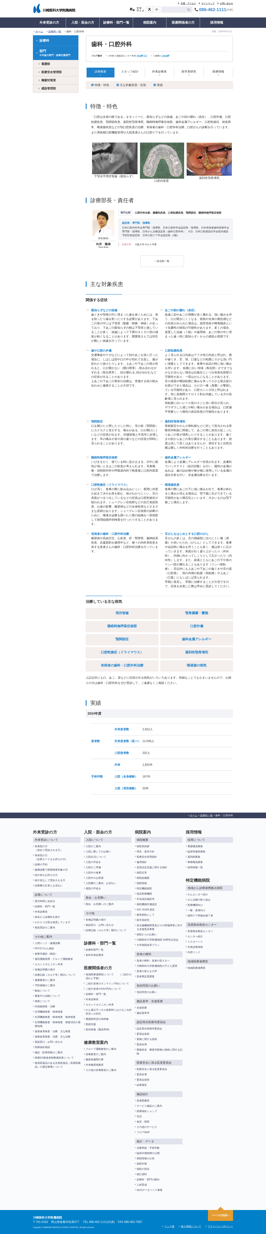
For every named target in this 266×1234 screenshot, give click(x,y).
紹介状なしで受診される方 (50, 880)
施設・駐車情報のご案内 (49, 1052)
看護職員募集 (195, 846)
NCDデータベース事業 (149, 1189)
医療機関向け (195, 904)
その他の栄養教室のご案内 (101, 1069)
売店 (139, 1116)
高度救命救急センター (200, 930)
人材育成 (142, 1184)
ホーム (39, 31)
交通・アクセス (188, 3)
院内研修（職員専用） (98, 1029)
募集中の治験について (47, 995)
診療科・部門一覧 (116, 22)
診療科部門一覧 (95, 949)
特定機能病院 (144, 888)
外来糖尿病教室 (95, 1064)
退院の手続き (93, 888)
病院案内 (149, 22)
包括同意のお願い (147, 991)
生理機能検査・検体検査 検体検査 (55, 1016)
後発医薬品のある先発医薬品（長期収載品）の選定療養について (58, 1064)
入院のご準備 (93, 867)
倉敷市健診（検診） (46, 953)
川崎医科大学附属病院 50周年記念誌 (157, 939)
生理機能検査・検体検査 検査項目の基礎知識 (58, 1024)
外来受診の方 (49, 22)
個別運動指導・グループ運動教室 (54, 958)
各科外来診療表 (95, 954)
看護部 (45, 63)
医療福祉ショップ (147, 1110)
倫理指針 (142, 861)
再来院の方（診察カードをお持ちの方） (51, 857)
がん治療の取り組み (199, 899)
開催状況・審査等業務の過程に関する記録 (159, 1051)
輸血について (42, 990)
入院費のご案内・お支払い (101, 883)
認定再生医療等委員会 (149, 1028)
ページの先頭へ (220, 1215)
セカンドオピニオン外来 (49, 964)
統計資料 (142, 1174)
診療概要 (100, 71)
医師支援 (91, 1024)
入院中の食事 (93, 872)
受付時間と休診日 (45, 901)
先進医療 (142, 1007)
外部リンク (194, 952)
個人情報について (191, 1226)
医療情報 (218, 71)
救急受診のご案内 (45, 927)
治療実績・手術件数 (148, 1147)
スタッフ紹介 (130, 71)
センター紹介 (195, 936)
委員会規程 (143, 1033)
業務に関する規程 (147, 1038)
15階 (165, 56)
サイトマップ (208, 3)
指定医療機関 (144, 893)
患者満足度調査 (145, 976)
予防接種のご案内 (45, 985)
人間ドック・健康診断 (47, 942)
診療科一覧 (54, 31)
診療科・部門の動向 (148, 1179)
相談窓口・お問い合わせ (49, 1041)
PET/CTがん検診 (44, 948)
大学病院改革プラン (148, 944)
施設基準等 (143, 1012)
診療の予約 (41, 864)
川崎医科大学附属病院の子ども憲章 (157, 965)
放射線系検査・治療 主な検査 (52, 1031)
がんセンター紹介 (198, 894)
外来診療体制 (195, 946)
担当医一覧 (162, 260)
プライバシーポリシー (220, 1226)
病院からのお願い (147, 934)
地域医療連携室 (196, 967)
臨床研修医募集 (196, 851)
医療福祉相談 (42, 1046)
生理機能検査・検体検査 (49, 1011)
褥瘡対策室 (48, 80)
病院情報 (142, 883)
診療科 (42, 40)
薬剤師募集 (194, 856)
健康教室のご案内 (45, 979)
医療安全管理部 (51, 72)
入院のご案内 (93, 846)
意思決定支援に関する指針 (152, 867)
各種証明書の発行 (45, 969)
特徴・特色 (100, 84)
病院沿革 (142, 872)
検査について (42, 1000)
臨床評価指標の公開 (148, 1152)
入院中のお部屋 (95, 877)
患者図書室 (143, 1100)
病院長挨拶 (143, 846)
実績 (158, 84)
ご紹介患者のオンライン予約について (107, 983)
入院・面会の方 (82, 22)
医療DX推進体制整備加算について (54, 1057)
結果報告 (142, 1084)
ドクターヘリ (195, 941)
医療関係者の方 (183, 22)
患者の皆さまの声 (147, 970)
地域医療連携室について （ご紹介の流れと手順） (109, 976)
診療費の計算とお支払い (49, 885)
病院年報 (142, 1163)
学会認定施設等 (145, 898)
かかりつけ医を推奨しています (52, 922)
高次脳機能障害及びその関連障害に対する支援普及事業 (159, 927)
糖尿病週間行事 (95, 1059)
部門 (56, 53)
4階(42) (141, 56)
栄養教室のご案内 (96, 1054)
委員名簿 (142, 1044)
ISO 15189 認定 (146, 909)
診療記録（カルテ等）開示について (55, 974)
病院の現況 (143, 1168)
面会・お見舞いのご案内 (100, 903)
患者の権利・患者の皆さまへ (153, 960)
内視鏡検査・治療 (45, 1006)
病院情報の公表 (145, 1158)
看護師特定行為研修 (97, 1018)
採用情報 (216, 22)
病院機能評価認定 (147, 904)
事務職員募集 (195, 861)
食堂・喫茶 (143, 1121)
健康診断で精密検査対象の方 (51, 869)
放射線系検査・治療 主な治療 (52, 1036)
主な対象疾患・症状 (131, 84)
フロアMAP (143, 1132)
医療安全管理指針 (147, 856)
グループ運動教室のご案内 (101, 1048)
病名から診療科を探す (47, 916)
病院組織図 (143, 877)
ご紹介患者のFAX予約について (103, 988)
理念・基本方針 (145, 851)
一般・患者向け (196, 910)
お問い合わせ (226, 3)
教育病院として (145, 914)
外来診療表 (159, 71)
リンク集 (169, 1226)
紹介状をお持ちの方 (46, 874)
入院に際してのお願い (98, 851)
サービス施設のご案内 (149, 1105)
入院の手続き (93, 861)
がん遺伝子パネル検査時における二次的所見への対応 (109, 1011)
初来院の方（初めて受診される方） (49, 848)
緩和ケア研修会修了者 (200, 915)
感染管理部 (48, 88)
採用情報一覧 (195, 867)
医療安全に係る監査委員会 (152, 1068)
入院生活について (96, 856)
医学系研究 (189, 71)
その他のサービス (147, 1126)
